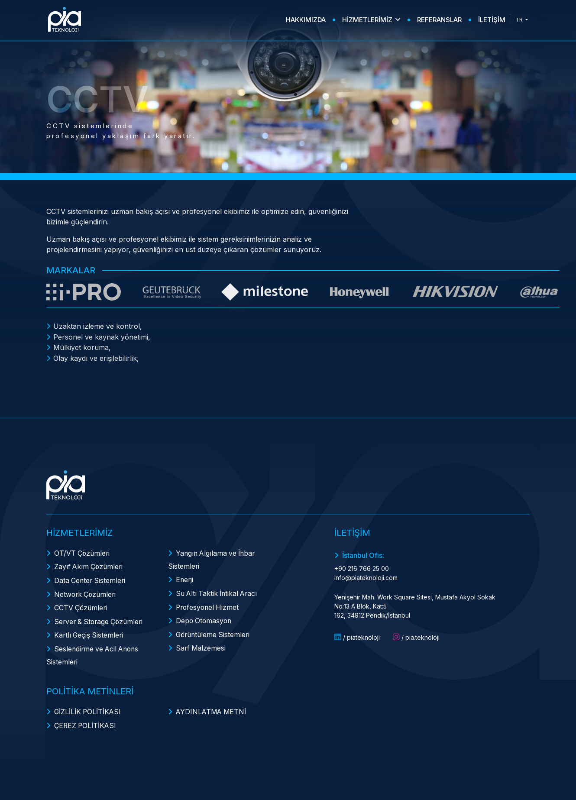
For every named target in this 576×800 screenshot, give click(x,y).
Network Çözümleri (86, 590)
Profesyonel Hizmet (208, 603)
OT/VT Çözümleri (82, 551)
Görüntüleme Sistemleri (214, 629)
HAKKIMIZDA (306, 20)
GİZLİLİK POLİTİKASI (88, 705)
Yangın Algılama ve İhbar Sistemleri (213, 558)
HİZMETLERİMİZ (371, 20)
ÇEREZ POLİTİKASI (86, 718)
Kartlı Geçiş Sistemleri (89, 629)
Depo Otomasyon (204, 616)
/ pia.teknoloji (416, 636)
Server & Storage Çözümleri (100, 616)
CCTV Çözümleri (81, 603)
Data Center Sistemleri (90, 577)
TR (519, 19)
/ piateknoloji (357, 636)
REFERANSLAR (439, 20)
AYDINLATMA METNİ (212, 705)
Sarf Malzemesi (201, 642)
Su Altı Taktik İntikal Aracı (218, 590)
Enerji (185, 577)
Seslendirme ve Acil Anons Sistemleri (94, 649)
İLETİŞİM (491, 20)
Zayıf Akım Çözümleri (89, 564)
